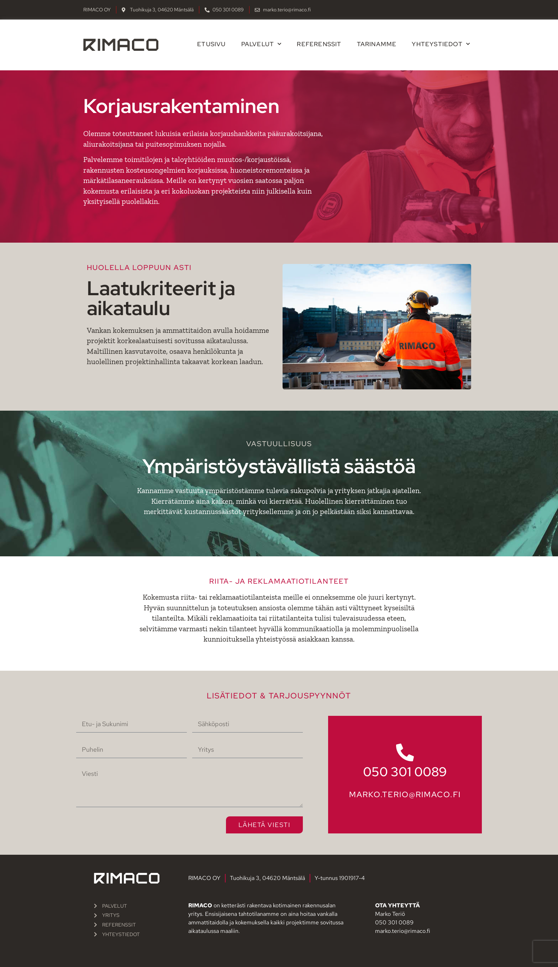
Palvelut (261, 44)
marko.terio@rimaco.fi (405, 794)
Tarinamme (377, 44)
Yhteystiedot (441, 44)
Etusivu (211, 44)
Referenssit (319, 44)
